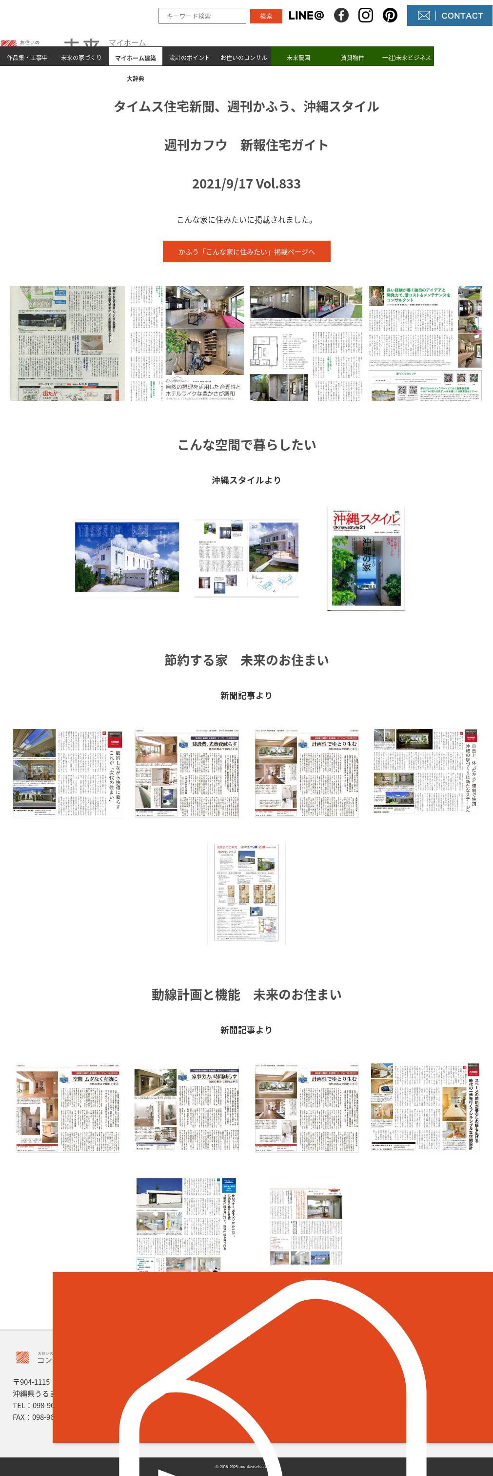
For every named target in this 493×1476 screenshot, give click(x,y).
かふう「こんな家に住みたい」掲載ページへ (246, 251)
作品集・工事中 (27, 56)
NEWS (277, 1393)
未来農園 (298, 56)
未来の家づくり (81, 56)
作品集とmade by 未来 (190, 1377)
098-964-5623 (55, 1405)
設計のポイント (189, 56)
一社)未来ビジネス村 (406, 67)
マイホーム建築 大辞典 (193, 1410)
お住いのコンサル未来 (243, 67)
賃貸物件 (352, 56)
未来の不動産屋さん (301, 1377)
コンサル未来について (305, 1410)
